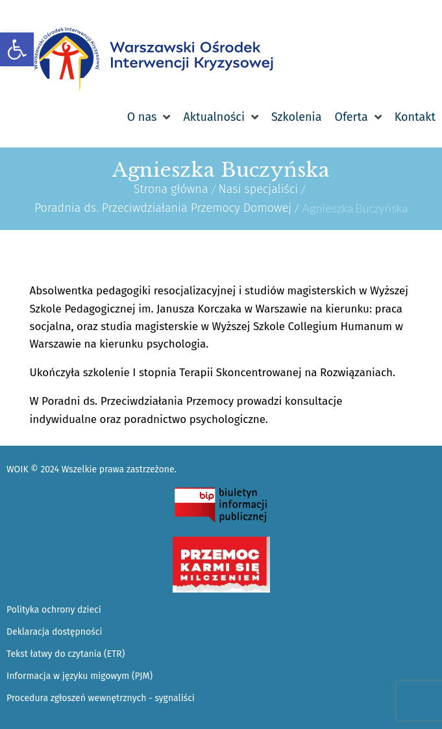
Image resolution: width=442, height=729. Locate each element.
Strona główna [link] (171, 189)
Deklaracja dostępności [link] (54, 631)
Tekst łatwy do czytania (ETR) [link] (65, 653)
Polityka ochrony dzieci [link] (53, 609)
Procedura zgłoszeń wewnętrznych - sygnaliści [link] (100, 698)
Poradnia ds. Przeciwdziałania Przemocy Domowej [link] (162, 208)
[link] (17, 49)
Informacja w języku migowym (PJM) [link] (79, 676)
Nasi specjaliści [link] (259, 189)
